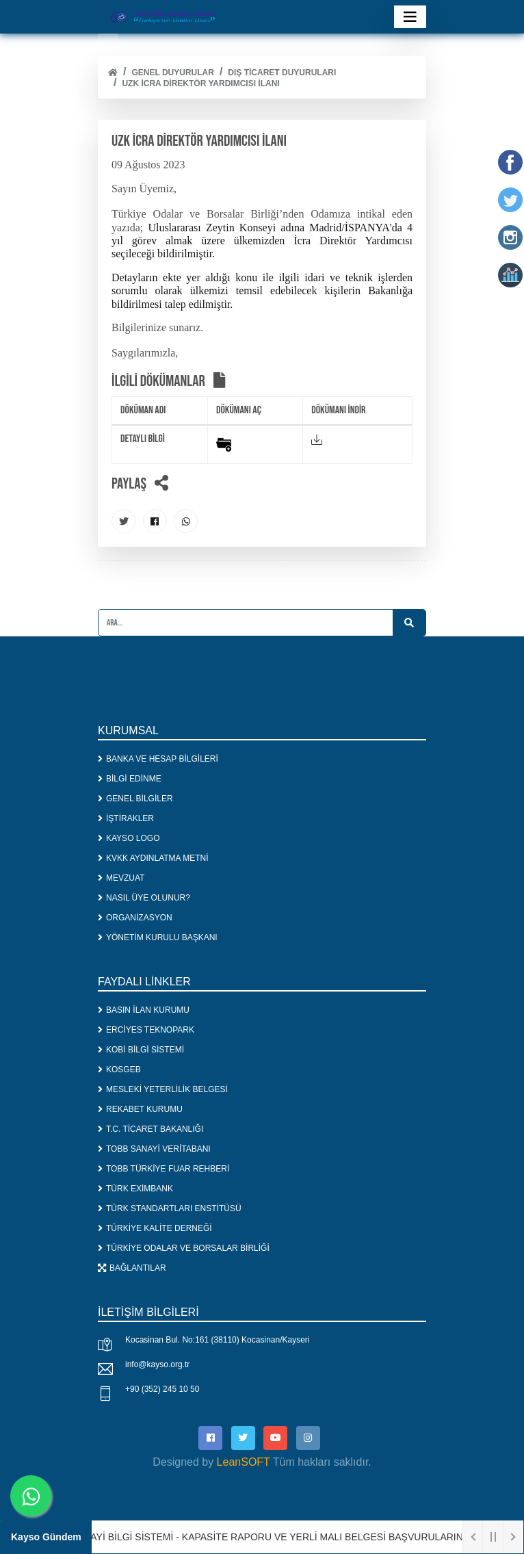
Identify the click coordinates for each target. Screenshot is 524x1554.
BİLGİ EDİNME (129, 779)
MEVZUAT (121, 878)
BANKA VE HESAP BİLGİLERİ (158, 759)
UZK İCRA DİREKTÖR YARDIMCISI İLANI (200, 83)
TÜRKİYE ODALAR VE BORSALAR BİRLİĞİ (184, 1248)
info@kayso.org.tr (157, 1364)
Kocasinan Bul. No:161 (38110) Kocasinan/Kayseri (217, 1340)
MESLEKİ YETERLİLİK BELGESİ (163, 1089)
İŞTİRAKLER (126, 818)
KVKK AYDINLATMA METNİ (153, 858)
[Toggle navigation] (410, 16)
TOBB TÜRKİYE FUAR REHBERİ (163, 1169)
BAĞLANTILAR (132, 1268)
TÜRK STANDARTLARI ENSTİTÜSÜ (169, 1208)
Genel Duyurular (172, 72)
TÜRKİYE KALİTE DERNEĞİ (155, 1228)
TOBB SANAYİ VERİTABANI (154, 1149)
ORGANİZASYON (135, 917)
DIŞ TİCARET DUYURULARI (282, 72)
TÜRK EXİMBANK (135, 1188)
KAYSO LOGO (128, 838)
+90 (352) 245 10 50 (162, 1389)
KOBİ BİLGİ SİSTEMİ (141, 1049)
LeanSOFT (243, 1462)
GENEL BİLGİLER (135, 798)
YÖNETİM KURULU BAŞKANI (158, 937)
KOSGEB (119, 1069)
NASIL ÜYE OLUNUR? (144, 898)
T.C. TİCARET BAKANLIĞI (150, 1129)
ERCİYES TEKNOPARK (146, 1030)
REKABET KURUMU (140, 1109)
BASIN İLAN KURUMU (143, 1010)
